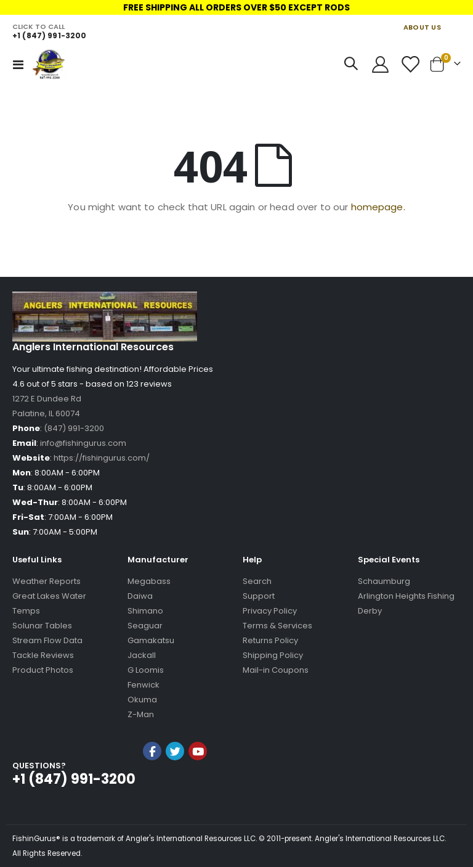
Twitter (175, 751)
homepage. (378, 206)
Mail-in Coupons (276, 670)
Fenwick (143, 685)
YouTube (197, 751)
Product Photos (42, 670)
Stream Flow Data (47, 640)
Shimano (145, 611)
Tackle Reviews (43, 655)
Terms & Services (277, 625)
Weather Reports (46, 581)
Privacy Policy (270, 611)
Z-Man (140, 714)
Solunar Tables (42, 625)
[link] (175, 784)
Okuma (142, 699)
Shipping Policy (273, 655)
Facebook (152, 751)
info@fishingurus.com (83, 443)
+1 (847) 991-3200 (49, 35)
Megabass (149, 581)
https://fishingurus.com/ (102, 458)
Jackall (141, 655)
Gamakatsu (150, 640)
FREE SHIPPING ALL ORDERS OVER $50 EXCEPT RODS (236, 7)
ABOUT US (422, 27)
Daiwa (140, 596)
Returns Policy (270, 640)
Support (259, 596)
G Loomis (145, 670)
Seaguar (145, 625)
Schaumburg (384, 581)
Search (257, 581)
